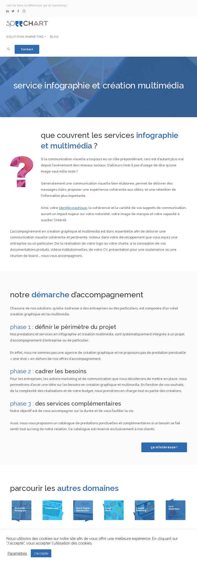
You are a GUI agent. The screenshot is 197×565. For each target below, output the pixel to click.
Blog (54, 36)
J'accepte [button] (41, 553)
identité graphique (73, 208)
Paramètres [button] (17, 553)
